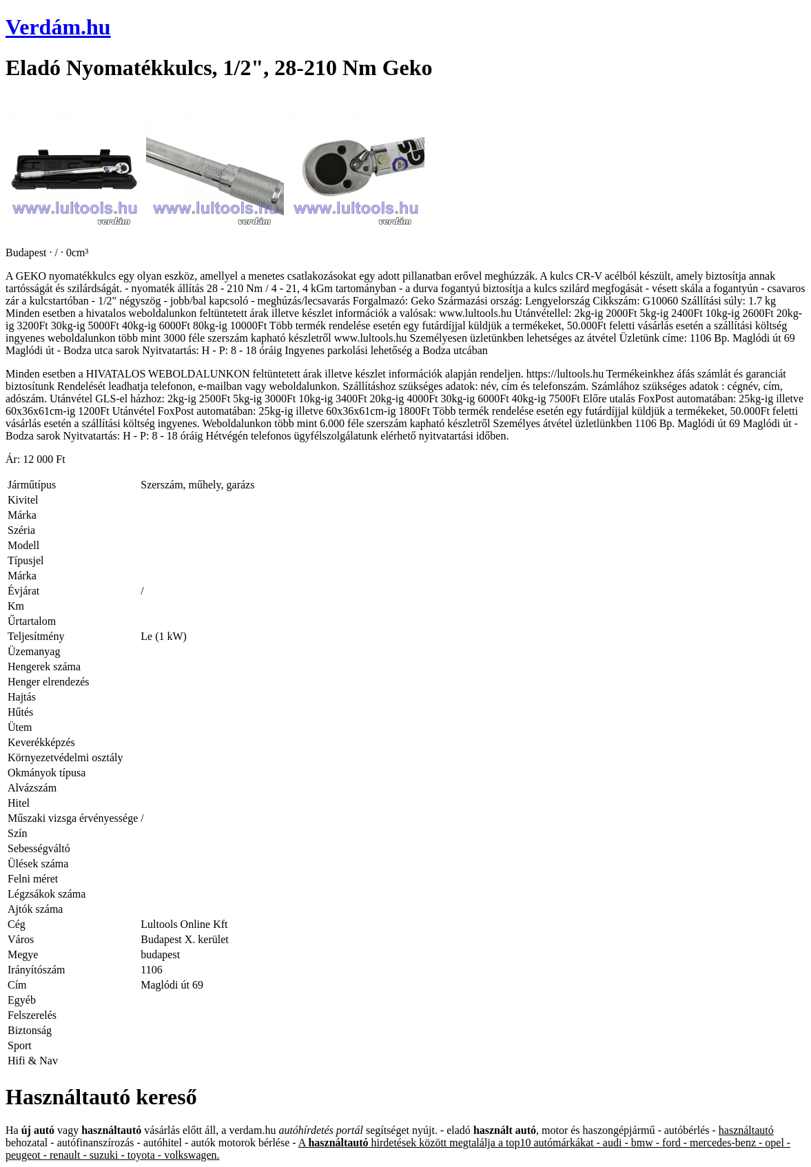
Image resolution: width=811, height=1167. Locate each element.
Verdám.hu (58, 26)
